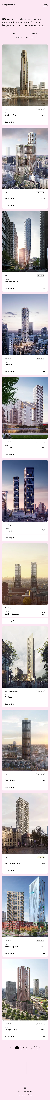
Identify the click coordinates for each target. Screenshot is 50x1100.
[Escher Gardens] (25, 574)
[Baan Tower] (25, 740)
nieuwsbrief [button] (38, 25)
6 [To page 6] (33, 1048)
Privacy (30, 1095)
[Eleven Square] (25, 906)
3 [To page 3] (26, 1048)
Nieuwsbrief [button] (21, 1095)
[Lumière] (25, 324)
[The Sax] (25, 407)
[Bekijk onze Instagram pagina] (25, 1087)
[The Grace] (25, 491)
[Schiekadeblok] (25, 241)
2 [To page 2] (21, 1048)
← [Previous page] (12, 1048)
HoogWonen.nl (8, 4)
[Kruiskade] (25, 158)
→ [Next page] (38, 1048)
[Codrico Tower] (25, 75)
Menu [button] (45, 5)
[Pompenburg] (25, 989)
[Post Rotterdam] (25, 823)
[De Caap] (25, 657)
